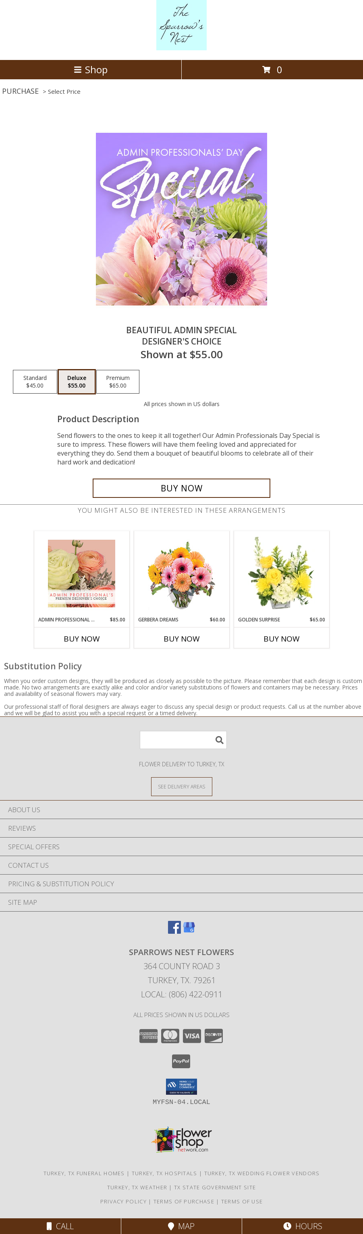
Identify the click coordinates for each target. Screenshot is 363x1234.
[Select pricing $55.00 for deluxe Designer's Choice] (77, 382)
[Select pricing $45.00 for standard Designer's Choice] (35, 382)
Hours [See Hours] (302, 1226)
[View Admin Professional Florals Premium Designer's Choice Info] (81, 573)
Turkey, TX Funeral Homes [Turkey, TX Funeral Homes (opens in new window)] (84, 1173)
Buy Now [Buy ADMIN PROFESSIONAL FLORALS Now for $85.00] (82, 639)
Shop (91, 69)
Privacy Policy (123, 1201)
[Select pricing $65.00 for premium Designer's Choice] (118, 382)
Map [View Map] (181, 1226)
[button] (181, 1087)
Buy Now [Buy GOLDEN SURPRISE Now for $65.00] (281, 639)
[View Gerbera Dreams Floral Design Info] (181, 574)
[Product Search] (183, 740)
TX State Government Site (215, 1187)
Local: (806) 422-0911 (181, 994)
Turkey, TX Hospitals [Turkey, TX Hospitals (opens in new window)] (164, 1173)
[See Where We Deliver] (181, 786)
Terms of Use (242, 1201)
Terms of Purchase (183, 1201)
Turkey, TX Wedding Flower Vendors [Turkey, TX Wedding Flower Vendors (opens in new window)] (262, 1173)
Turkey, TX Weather (137, 1187)
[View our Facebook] (174, 931)
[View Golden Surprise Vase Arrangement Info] (281, 573)
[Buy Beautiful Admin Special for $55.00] (181, 488)
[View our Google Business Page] (189, 931)
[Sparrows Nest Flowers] (181, 48)
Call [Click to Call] (60, 1226)
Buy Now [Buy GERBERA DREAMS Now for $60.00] (182, 639)
